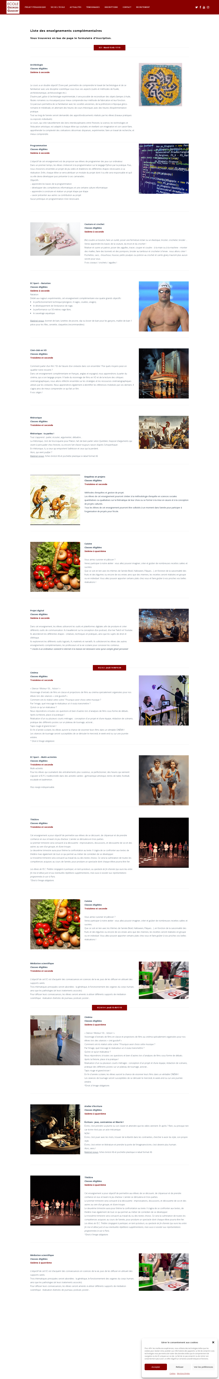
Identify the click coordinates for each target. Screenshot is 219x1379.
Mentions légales (183, 1373)
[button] (213, 1342)
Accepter (156, 1367)
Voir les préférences (203, 1367)
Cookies (172, 1373)
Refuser (180, 1367)
